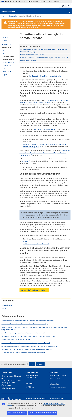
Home (3, 16)
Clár (69, 11)
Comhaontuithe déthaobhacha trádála (32, 54)
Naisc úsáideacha (7, 304)
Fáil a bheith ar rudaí (8, 387)
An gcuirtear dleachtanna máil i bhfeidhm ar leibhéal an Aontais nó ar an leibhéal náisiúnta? (29, 335)
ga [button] (63, 5)
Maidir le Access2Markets (58, 375)
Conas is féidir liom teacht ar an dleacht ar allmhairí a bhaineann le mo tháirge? (25, 323)
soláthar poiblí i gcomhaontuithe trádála (36, 243)
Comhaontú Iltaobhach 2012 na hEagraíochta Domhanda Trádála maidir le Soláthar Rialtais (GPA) (43, 50)
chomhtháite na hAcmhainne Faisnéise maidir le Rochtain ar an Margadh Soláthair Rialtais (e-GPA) (45, 152)
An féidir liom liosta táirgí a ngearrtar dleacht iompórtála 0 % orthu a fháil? (23, 332)
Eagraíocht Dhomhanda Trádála (45, 129)
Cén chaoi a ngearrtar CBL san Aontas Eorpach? (16, 339)
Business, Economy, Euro (58, 387)
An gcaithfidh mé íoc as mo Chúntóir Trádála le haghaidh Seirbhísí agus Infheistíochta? (27, 349)
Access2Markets (7, 371)
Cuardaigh (68, 5)
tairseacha (25, 160)
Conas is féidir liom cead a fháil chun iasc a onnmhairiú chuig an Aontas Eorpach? (26, 342)
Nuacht (4, 308)
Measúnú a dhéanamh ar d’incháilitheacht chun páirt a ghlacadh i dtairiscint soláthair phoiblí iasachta (43, 58)
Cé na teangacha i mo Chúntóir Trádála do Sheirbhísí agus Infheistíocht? (23, 352)
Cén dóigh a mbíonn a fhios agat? (51, 1)
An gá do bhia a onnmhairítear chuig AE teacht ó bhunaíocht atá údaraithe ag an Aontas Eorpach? (31, 345)
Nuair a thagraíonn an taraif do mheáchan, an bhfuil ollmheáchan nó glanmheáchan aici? (28, 320)
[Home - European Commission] (12, 399)
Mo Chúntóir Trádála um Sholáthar (33, 289)
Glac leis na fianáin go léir (16, 412)
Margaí (25, 241)
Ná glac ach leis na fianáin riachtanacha (42, 412)
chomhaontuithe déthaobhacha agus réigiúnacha (45, 75)
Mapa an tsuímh (55, 378)
